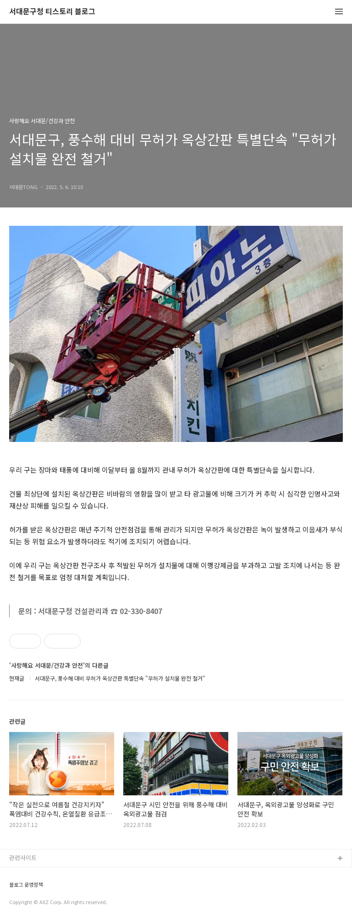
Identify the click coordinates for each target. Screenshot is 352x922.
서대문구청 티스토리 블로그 (52, 12)
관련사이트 (23, 857)
